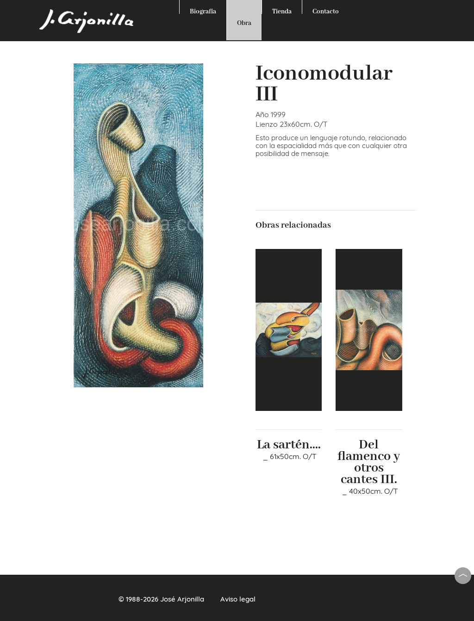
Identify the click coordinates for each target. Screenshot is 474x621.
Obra (244, 23)
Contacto (325, 10)
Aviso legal (238, 599)
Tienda (282, 10)
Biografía (203, 10)
